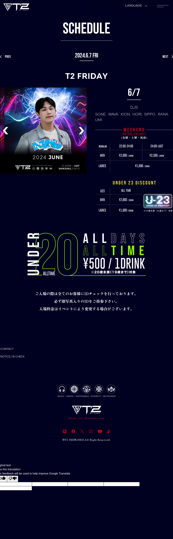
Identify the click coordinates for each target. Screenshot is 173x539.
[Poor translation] (12, 483)
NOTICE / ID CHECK (18, 358)
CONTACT (9, 349)
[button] (81, 130)
